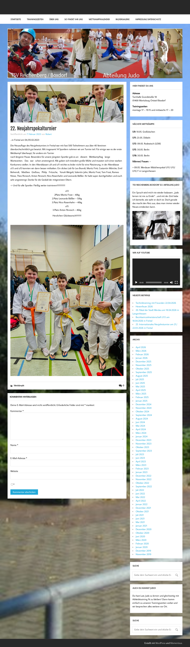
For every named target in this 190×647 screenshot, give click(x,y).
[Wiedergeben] (136, 282)
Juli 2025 (140, 379)
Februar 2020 (142, 543)
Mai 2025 (140, 386)
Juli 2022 (140, 489)
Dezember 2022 (143, 475)
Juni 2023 (140, 457)
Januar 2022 (141, 504)
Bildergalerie (122, 19)
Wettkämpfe (19, 385)
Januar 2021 (141, 525)
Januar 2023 (142, 472)
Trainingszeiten (35, 19)
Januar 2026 (142, 357)
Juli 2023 (140, 454)
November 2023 (144, 443)
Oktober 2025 (142, 368)
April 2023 (141, 461)
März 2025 (141, 393)
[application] (156, 272)
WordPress (160, 642)
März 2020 (141, 539)
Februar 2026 (142, 354)
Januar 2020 (142, 547)
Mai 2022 (140, 497)
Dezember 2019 (143, 550)
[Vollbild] (176, 282)
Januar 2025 (141, 400)
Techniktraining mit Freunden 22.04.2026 (156, 302)
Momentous (176, 642)
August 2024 (142, 418)
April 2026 (141, 347)
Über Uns (53, 19)
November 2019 (143, 554)
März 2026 (141, 350)
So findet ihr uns (73, 19)
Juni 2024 (140, 422)
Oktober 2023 (142, 447)
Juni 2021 (140, 518)
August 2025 (142, 375)
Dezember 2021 (143, 507)
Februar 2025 (142, 397)
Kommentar (17, 411)
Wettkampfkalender (99, 19)
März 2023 (141, 464)
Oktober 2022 (142, 482)
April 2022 (141, 500)
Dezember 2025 (143, 361)
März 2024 (141, 432)
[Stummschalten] (171, 282)
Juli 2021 (140, 514)
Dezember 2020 (143, 529)
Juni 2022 (140, 493)
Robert (49, 134)
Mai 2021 (140, 522)
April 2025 (141, 389)
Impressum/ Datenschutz (148, 19)
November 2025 (143, 365)
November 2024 (143, 407)
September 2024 (144, 414)
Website (14, 471)
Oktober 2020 (142, 532)
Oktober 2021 (142, 511)
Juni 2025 (140, 382)
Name (14, 445)
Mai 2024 (140, 425)
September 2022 (144, 486)
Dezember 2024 (143, 404)
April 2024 (141, 429)
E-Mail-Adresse (18, 458)
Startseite (16, 19)
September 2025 (144, 372)
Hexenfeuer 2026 (144, 306)
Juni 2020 (140, 536)
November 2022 (143, 479)
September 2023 (144, 450)
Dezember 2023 (143, 439)
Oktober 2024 (142, 411)
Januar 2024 (141, 436)
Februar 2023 (142, 468)
